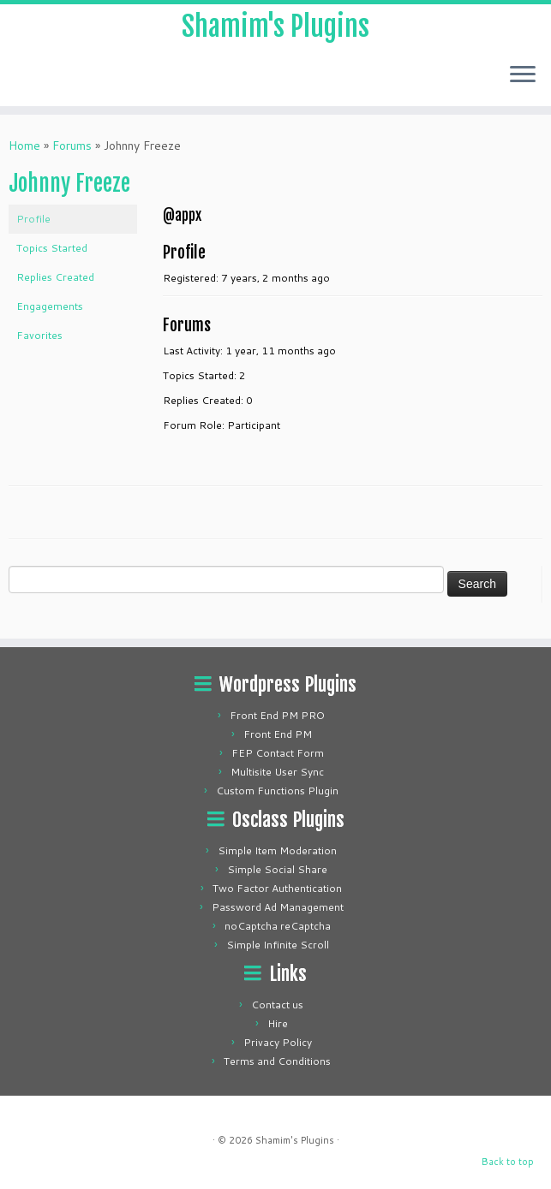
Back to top (508, 1161)
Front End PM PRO (277, 715)
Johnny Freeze (69, 183)
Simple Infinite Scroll (277, 944)
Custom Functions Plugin (277, 790)
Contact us (277, 1004)
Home (24, 145)
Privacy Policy (277, 1042)
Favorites (39, 335)
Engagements (49, 306)
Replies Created (55, 277)
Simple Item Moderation (277, 850)
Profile (33, 218)
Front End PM (277, 734)
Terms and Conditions (277, 1061)
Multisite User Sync (277, 771)
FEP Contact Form (277, 753)
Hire (277, 1023)
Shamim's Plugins (275, 26)
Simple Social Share (277, 869)
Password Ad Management (278, 907)
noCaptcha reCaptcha (278, 926)
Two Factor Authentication (277, 888)
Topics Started (51, 248)
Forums (72, 145)
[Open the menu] (523, 75)
